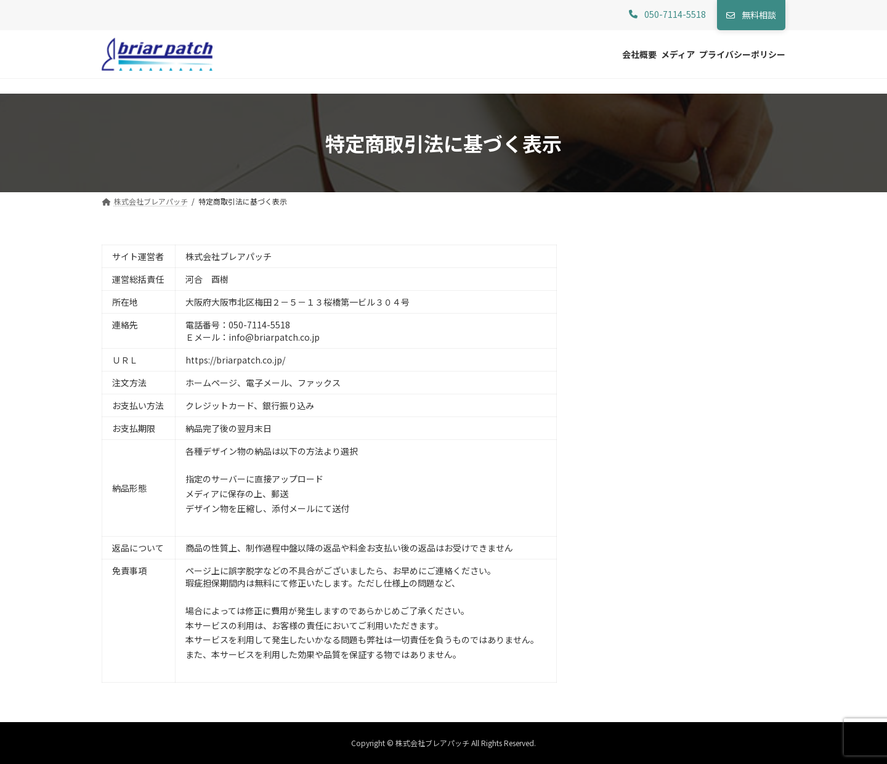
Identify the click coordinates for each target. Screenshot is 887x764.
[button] (667, 15)
